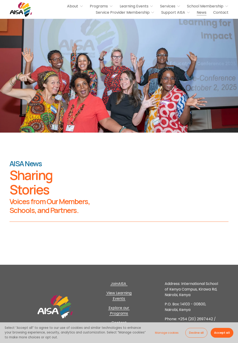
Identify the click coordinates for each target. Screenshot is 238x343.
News (201, 12)
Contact (220, 12)
